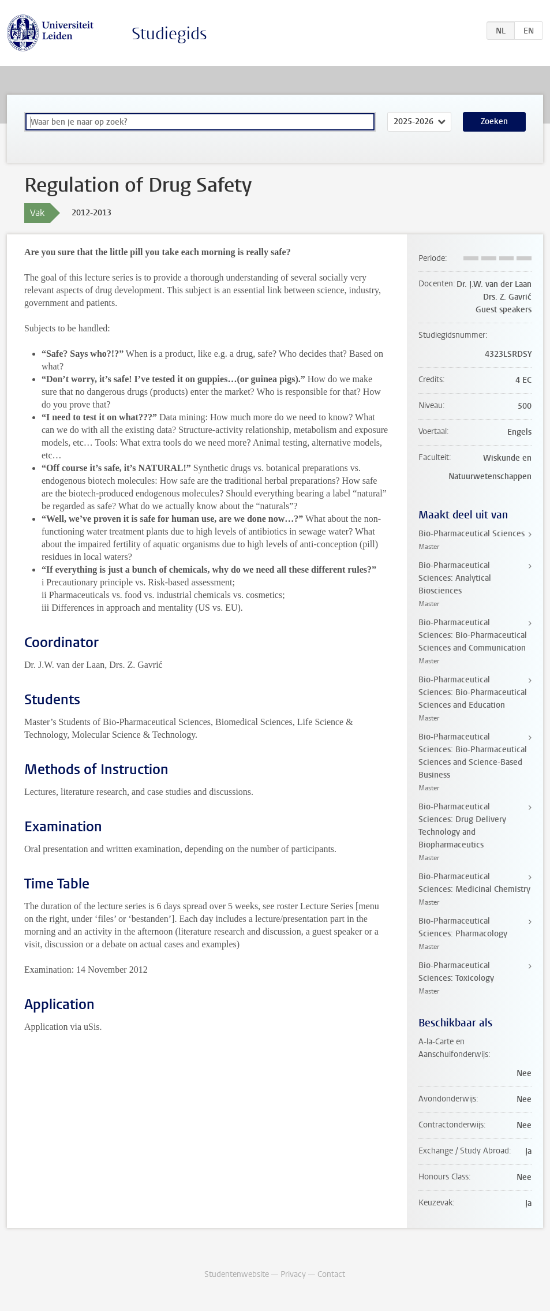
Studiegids (169, 33)
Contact (331, 1274)
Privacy (293, 1274)
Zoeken (494, 121)
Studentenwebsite (236, 1274)
